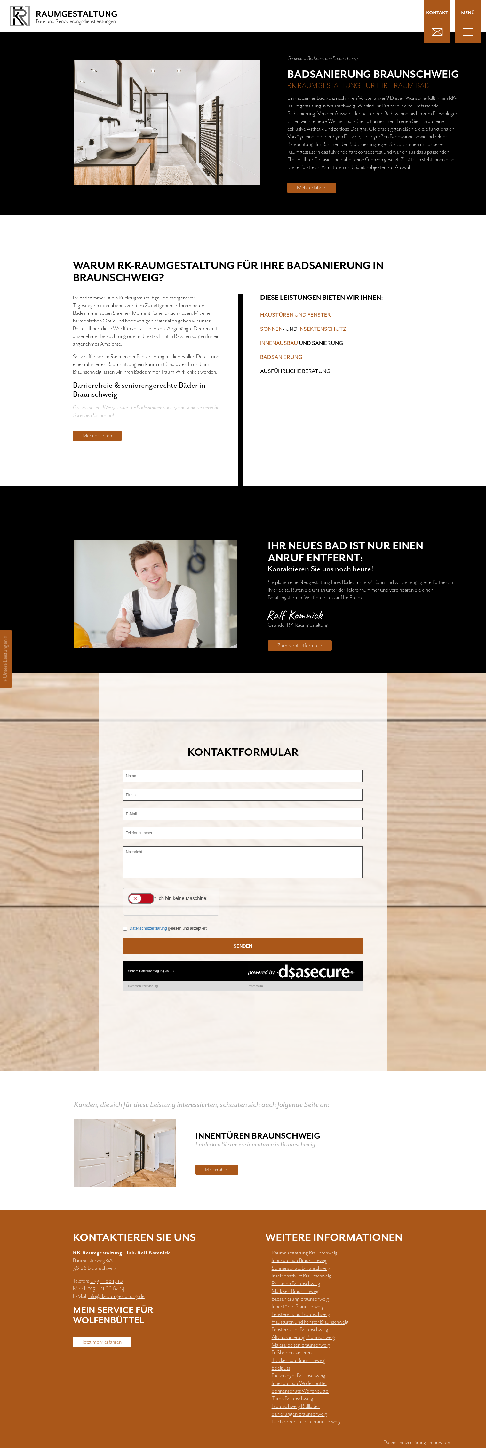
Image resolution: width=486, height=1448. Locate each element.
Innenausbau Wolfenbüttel (299, 1383)
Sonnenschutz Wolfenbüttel (300, 1391)
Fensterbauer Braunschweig (300, 1329)
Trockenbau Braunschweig (299, 1360)
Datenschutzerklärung (405, 1442)
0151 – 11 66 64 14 (106, 1288)
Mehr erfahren (311, 188)
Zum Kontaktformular (299, 645)
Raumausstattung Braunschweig (305, 1253)
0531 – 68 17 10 (106, 1281)
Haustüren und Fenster (295, 315)
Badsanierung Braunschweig (300, 1299)
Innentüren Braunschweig (298, 1306)
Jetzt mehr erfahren (102, 1342)
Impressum (439, 1442)
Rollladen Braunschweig (296, 1283)
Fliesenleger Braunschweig (298, 1375)
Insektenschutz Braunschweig (301, 1276)
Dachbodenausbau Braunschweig (306, 1422)
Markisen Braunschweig (296, 1291)
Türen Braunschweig (292, 1399)
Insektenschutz (322, 329)
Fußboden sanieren (292, 1352)
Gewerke (295, 58)
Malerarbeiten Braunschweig (301, 1345)
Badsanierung (281, 357)
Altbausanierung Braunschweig (303, 1337)
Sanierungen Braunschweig (299, 1414)
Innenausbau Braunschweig (300, 1260)
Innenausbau (279, 343)
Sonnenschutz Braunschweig (301, 1268)
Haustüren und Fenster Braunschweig (310, 1322)
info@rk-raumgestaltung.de (116, 1296)
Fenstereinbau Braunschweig (301, 1314)
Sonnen (271, 329)
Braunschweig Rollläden (296, 1406)
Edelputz (281, 1368)
